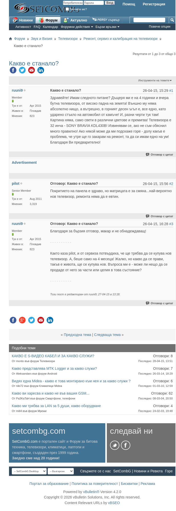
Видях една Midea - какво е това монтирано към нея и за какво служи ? (71, 381)
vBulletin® (91, 492)
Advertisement (24, 162)
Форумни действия (75, 27)
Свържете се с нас (95, 471)
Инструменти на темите (153, 80)
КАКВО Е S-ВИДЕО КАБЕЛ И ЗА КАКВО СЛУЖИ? (53, 356)
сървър (105, 20)
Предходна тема (77, 335)
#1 (171, 91)
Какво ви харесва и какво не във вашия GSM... (50, 393)
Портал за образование (49, 484)
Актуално (75, 20)
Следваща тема (107, 335)
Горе (169, 471)
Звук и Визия (41, 39)
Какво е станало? (34, 63)
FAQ (37, 27)
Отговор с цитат (159, 154)
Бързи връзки (106, 27)
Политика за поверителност (95, 484)
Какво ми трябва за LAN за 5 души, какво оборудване (56, 406)
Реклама (148, 484)
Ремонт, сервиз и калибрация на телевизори (121, 39)
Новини (22, 20)
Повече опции (159, 26)
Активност (23, 27)
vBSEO (114, 503)
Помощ (128, 4)
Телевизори (68, 39)
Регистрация (154, 4)
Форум (48, 20)
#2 (171, 184)
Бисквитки (129, 484)
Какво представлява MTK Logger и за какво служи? (54, 368)
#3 (171, 224)
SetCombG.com (25, 441)
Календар (50, 27)
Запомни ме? (76, 9)
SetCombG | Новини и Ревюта (138, 471)
